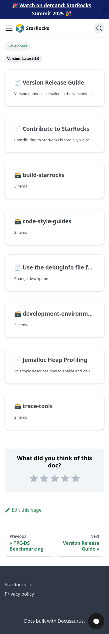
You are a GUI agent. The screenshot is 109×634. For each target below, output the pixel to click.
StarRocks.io (18, 584)
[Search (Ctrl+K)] (99, 28)
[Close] (104, 9)
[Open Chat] (96, 621)
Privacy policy (19, 594)
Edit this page (23, 510)
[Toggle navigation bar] (9, 28)
